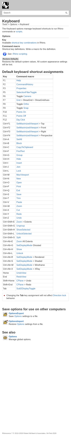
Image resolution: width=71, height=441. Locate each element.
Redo (19, 214)
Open (19, 182)
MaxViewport (22, 175)
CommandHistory (24, 84)
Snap (26, 108)
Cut (18, 210)
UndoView (21, 273)
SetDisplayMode (24, 245)
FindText (20, 151)
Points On (21, 112)
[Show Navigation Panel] (67, 5)
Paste (19, 202)
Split (18, 237)
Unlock (19, 253)
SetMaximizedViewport (27, 124)
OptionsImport (16, 321)
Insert (19, 163)
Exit (18, 190)
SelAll (19, 139)
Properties (21, 88)
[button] (66, 13)
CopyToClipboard (24, 147)
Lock (18, 171)
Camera (27, 96)
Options (18, 316)
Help (18, 80)
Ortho (26, 104)
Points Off (21, 116)
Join (18, 167)
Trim (18, 198)
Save (18, 194)
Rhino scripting (20, 54)
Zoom (19, 206)
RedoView (21, 277)
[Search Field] (35, 13)
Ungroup (20, 226)
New (18, 178)
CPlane (19, 281)
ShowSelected (23, 230)
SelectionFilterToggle (26, 92)
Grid (18, 100)
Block (19, 143)
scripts (19, 31)
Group (19, 155)
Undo (19, 218)
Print (18, 186)
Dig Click (20, 120)
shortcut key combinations (24, 43)
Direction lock (59, 295)
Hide (18, 159)
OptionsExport (16, 313)
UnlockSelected (23, 233)
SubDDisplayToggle (25, 288)
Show (19, 249)
